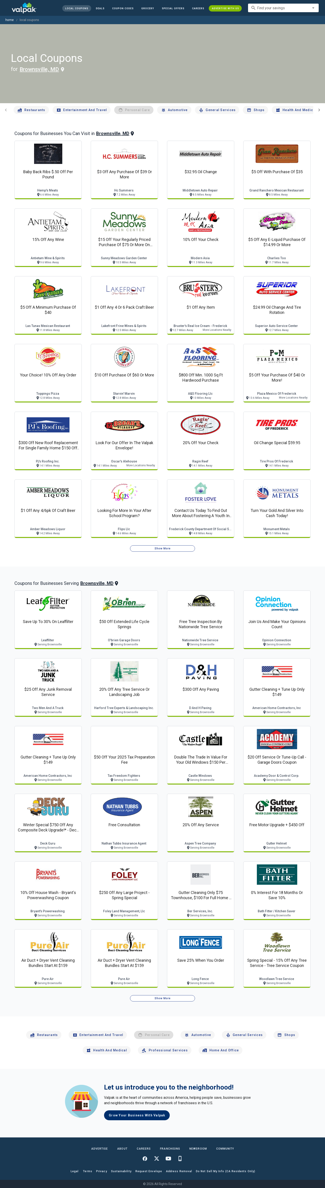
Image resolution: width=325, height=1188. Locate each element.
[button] (173, 8)
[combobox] (283, 8)
